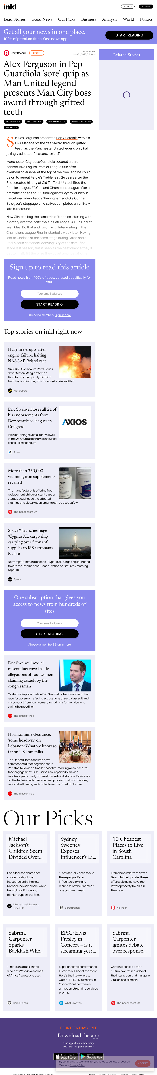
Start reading (129, 35)
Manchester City (57, 121)
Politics (146, 19)
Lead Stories (15, 19)
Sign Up (146, 6)
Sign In (127, 6)
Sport (36, 52)
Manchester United (81, 121)
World (128, 19)
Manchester (11, 127)
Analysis (109, 19)
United (66, 182)
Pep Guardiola (13, 121)
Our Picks (66, 19)
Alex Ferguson (34, 121)
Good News (42, 19)
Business (88, 19)
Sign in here (63, 315)
